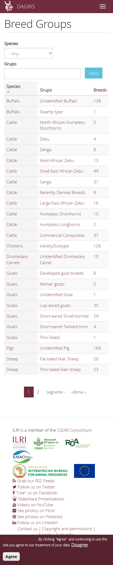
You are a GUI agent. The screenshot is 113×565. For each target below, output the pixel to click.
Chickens (14, 246)
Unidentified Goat (56, 294)
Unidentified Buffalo (58, 101)
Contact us (28, 528)
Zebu (45, 139)
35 (96, 305)
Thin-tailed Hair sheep (60, 369)
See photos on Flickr (34, 510)
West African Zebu (57, 160)
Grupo (10, 64)
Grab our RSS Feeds (34, 480)
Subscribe (65, 534)
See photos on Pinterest (37, 516)
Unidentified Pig (54, 348)
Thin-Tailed (50, 337)
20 (96, 359)
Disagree (79, 548)
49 (96, 171)
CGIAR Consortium (74, 430)
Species (11, 43)
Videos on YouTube (33, 504)
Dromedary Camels (17, 259)
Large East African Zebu (62, 203)
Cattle (11, 122)
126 (97, 246)
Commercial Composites (62, 235)
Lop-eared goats (55, 305)
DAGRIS (26, 6)
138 (97, 101)
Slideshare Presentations (38, 499)
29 (96, 316)
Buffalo (13, 101)
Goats (12, 273)
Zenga (45, 149)
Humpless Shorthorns (60, 214)
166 (97, 348)
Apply (94, 73)
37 (96, 235)
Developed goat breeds (61, 273)
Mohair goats (52, 284)
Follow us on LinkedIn (35, 522)
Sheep (12, 359)
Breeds (100, 90)
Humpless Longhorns (60, 224)
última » (79, 392)
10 (96, 256)
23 (96, 369)
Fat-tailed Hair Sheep (59, 359)
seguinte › (55, 392)
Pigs (10, 348)
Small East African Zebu (61, 171)
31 (96, 182)
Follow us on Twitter (34, 487)
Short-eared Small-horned (64, 316)
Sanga (45, 182)
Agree (11, 559)
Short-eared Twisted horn (64, 326)
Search (45, 534)
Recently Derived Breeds (62, 192)
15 (96, 214)
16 (96, 203)
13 (96, 160)
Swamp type (51, 111)
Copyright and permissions (67, 528)
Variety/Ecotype (54, 246)
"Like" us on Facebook (35, 492)
